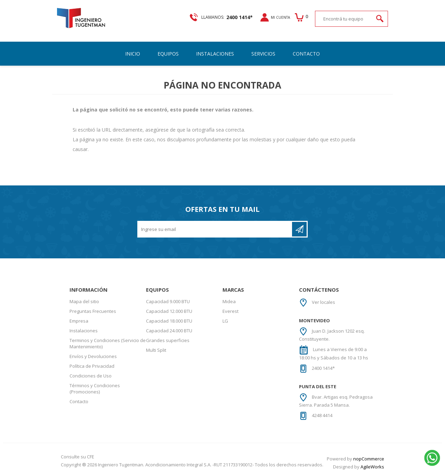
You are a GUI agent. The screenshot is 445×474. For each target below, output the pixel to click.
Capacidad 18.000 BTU (169, 323)
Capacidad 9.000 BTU (168, 303)
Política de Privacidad (92, 368)
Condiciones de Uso (91, 378)
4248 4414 (322, 417)
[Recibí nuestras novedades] (215, 231)
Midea (229, 303)
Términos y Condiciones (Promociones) (95, 390)
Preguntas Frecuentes (93, 313)
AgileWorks (372, 469)
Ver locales (323, 304)
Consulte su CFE (77, 459)
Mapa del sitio (84, 303)
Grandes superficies (167, 342)
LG (225, 323)
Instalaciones (84, 333)
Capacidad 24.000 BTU (169, 333)
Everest (230, 313)
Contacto (79, 403)
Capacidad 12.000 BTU (169, 313)
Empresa (79, 323)
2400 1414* (323, 370)
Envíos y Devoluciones (93, 358)
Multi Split (156, 352)
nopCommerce (368, 461)
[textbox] (338, 22)
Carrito (293, 21)
